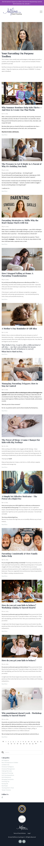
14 (40, 741)
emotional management (8, 769)
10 (28, 741)
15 (8, 743)
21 (26, 743)
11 (31, 741)
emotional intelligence (8, 766)
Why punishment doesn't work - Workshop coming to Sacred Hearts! (22, 714)
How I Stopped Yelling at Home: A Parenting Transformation (17, 274)
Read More (4, 135)
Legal (29, 833)
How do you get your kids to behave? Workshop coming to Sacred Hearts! (19, 606)
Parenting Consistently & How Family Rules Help (20, 554)
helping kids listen (7, 771)
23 (32, 743)
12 (34, 741)
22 (29, 743)
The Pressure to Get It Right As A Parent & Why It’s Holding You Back (22, 165)
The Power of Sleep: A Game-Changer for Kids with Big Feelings (21, 441)
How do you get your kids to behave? (19, 660)
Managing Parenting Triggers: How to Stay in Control (20, 384)
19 (20, 743)
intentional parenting (7, 773)
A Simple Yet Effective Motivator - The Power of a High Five (19, 497)
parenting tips (5, 781)
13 (37, 741)
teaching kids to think (8, 788)
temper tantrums (6, 790)
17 (14, 743)
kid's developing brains (8, 775)
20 (23, 743)
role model (5, 785)
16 (11, 743)
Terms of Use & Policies (20, 833)
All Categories (5, 760)
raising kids (5, 783)
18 (17, 743)
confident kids (5, 764)
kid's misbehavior (6, 777)
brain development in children (10, 762)
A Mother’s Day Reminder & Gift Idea (19, 328)
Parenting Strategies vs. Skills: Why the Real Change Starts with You (20, 221)
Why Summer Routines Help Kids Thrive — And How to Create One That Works (22, 108)
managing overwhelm (8, 779)
